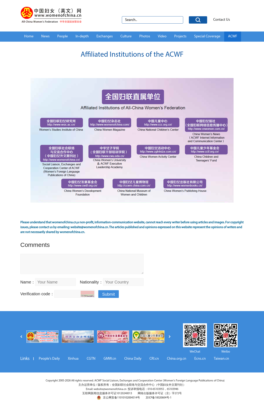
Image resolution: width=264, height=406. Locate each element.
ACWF (232, 36)
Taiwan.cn (221, 359)
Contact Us (221, 20)
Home (29, 36)
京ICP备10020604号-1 (158, 397)
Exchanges (104, 36)
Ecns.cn (200, 359)
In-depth (82, 36)
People (62, 36)
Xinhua (73, 359)
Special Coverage (207, 36)
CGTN (91, 359)
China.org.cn (176, 359)
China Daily (132, 359)
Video (162, 36)
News (45, 36)
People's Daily (49, 359)
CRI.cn (154, 359)
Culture (126, 36)
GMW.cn (110, 359)
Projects (180, 36)
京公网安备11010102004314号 (118, 398)
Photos (144, 36)
